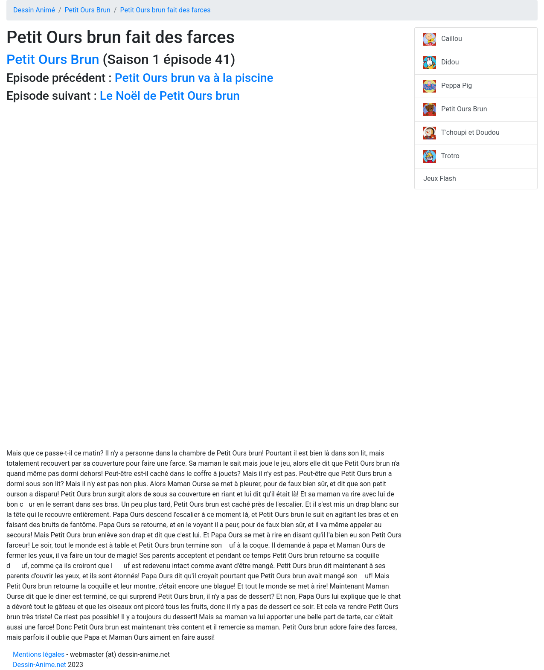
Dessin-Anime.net (39, 665)
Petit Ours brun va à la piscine (194, 78)
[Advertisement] (203, 166)
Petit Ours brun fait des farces (165, 10)
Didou (441, 62)
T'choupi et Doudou (461, 133)
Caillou (442, 39)
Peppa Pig (447, 86)
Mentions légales (38, 654)
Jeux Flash (439, 178)
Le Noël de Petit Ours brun (170, 96)
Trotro (441, 156)
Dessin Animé (34, 10)
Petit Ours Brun (87, 10)
